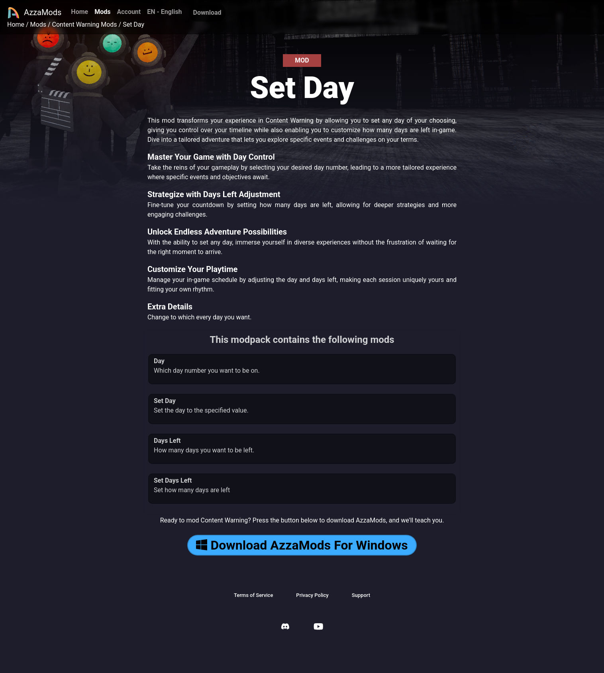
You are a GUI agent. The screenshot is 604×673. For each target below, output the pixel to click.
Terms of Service (253, 595)
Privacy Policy (312, 595)
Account (129, 12)
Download (207, 12)
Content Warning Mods (84, 24)
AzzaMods (34, 12)
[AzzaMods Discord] (285, 627)
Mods (102, 12)
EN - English (164, 12)
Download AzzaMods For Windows (302, 545)
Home (79, 12)
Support (361, 595)
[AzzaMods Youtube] (318, 627)
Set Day (133, 24)
